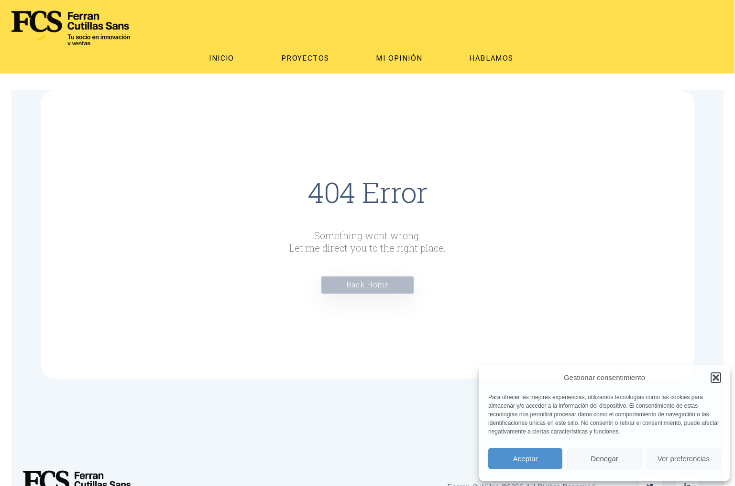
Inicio (221, 58)
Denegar (604, 458)
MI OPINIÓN (399, 58)
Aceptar (525, 458)
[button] (716, 377)
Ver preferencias (684, 458)
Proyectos (305, 58)
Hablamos (491, 58)
